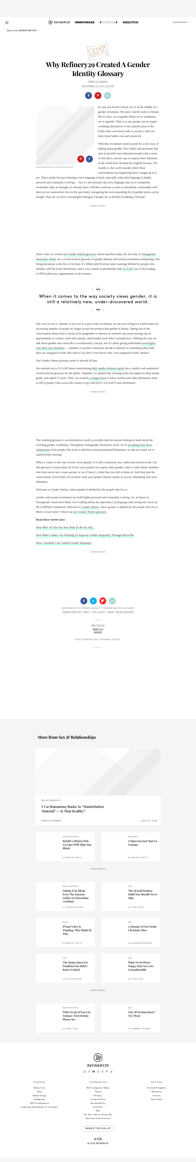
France (157, 1100)
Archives (98, 1112)
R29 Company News (98, 1093)
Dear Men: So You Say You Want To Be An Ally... (65, 532)
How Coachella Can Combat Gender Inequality (63, 547)
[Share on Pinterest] (98, 95)
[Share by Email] (107, 95)
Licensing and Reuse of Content (39, 1112)
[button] (175, 26)
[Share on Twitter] (93, 605)
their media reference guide (108, 373)
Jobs (39, 1097)
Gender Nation (90, 511)
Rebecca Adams (98, 82)
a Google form (97, 382)
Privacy (98, 1100)
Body (86, 617)
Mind (111, 617)
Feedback (39, 1104)
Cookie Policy (98, 1104)
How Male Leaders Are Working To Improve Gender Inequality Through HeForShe (85, 540)
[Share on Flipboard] (102, 605)
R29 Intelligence (39, 1108)
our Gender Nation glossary (79, 259)
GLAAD (127, 273)
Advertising (39, 1100)
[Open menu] (7, 21)
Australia (156, 1104)
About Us (39, 1093)
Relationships (125, 617)
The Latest (99, 617)
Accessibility (98, 1108)
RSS (98, 1116)
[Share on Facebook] (88, 95)
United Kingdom (156, 1093)
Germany (156, 1097)
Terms (98, 1097)
